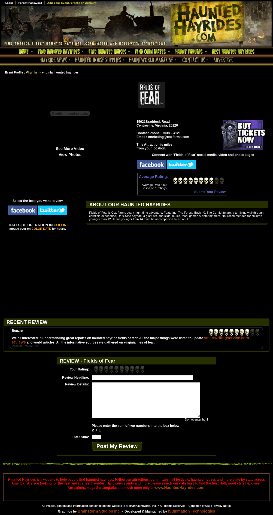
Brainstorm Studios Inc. (99, 511)
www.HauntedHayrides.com (179, 487)
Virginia (31, 72)
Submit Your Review (210, 192)
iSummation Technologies (191, 511)
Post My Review (117, 446)
